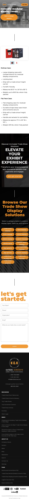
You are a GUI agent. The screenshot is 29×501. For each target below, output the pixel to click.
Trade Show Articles (7, 407)
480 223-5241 (14, 386)
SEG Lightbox (9, 252)
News (3, 417)
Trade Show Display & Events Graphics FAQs (14, 476)
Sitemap (4, 464)
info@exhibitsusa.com (14, 379)
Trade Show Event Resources (10, 395)
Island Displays (9, 239)
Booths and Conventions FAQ (10, 470)
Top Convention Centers (9, 404)
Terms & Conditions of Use (14, 498)
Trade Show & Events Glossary (10, 398)
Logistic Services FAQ (8, 479)
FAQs (3, 467)
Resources (5, 392)
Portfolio (4, 411)
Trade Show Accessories (9, 257)
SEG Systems (9, 248)
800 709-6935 (15, 375)
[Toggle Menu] (2, 12)
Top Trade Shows (7, 401)
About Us (5, 439)
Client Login (5, 414)
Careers (4, 445)
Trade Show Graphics (9, 262)
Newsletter (5, 454)
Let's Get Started (14, 177)
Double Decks (9, 243)
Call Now (24, 4)
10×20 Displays (8, 234)
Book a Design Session (9, 17)
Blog (3, 451)
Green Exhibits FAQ (7, 483)
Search (4, 458)
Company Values (6, 442)
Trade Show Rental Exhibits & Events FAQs (14, 473)
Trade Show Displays (9, 230)
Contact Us (5, 461)
